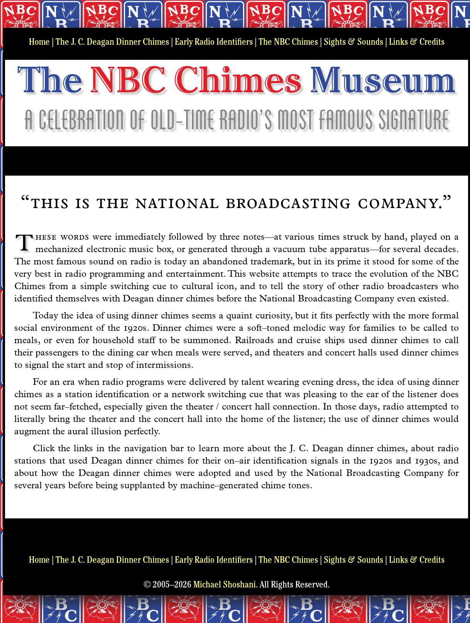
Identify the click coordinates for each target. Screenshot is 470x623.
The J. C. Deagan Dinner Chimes (112, 42)
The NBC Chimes (288, 42)
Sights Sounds (353, 42)
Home (39, 42)
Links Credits (417, 42)
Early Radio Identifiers (214, 42)
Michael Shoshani (224, 585)
